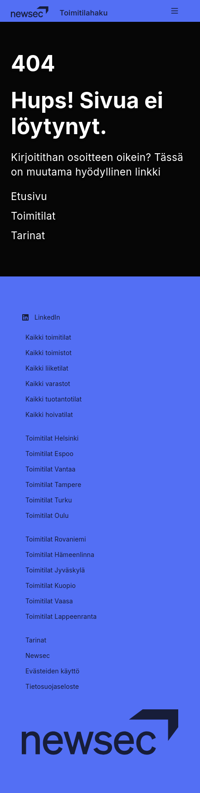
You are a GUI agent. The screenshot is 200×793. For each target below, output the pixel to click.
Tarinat (28, 235)
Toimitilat (33, 216)
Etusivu (29, 196)
